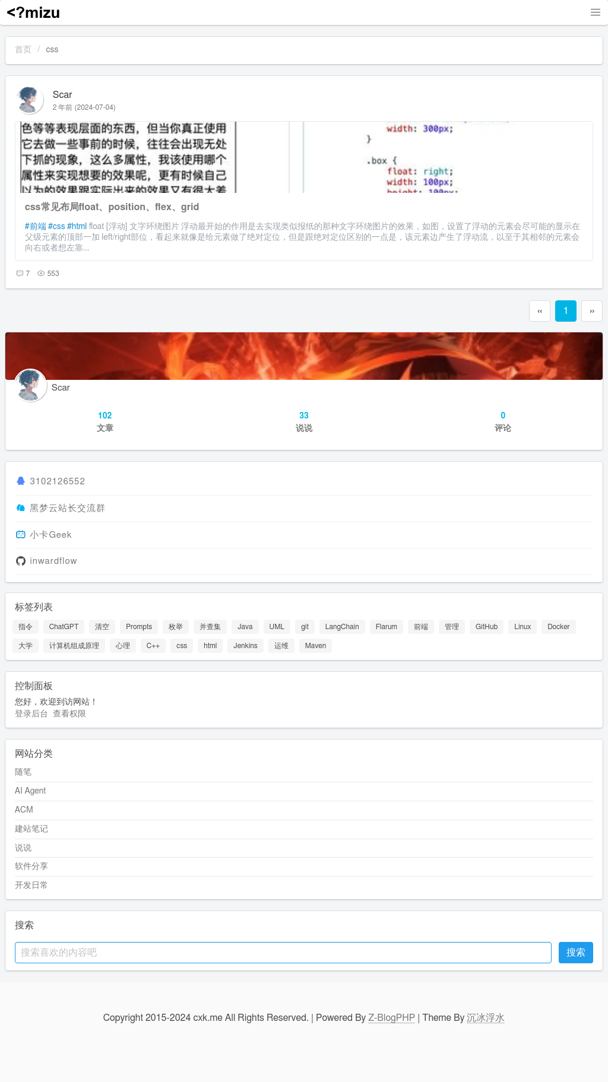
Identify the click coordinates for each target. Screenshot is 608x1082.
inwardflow (53, 561)
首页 (23, 50)
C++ (153, 645)
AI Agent (30, 791)
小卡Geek (51, 535)
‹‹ (539, 311)
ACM (24, 810)
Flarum (386, 626)
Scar (62, 95)
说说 (23, 848)
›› (592, 311)
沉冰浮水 (486, 1018)
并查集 (210, 626)
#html (77, 227)
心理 (123, 645)
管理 (452, 626)
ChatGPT (63, 626)
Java (245, 626)
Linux (522, 626)
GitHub (487, 626)
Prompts (139, 626)
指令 (25, 626)
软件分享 (31, 866)
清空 (102, 626)
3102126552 (57, 481)
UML (277, 626)
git (305, 626)
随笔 (23, 772)
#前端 (35, 227)
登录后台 (31, 714)
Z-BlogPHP (391, 1018)
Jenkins (245, 645)
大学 (25, 645)
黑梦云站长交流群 (68, 508)
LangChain (342, 626)
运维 (281, 645)
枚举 (176, 626)
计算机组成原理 (74, 645)
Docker (558, 626)
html (210, 645)
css (181, 645)
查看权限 (69, 714)
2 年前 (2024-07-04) (84, 107)
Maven (315, 645)
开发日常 (31, 885)
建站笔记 (31, 829)
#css (56, 227)
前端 (421, 626)
